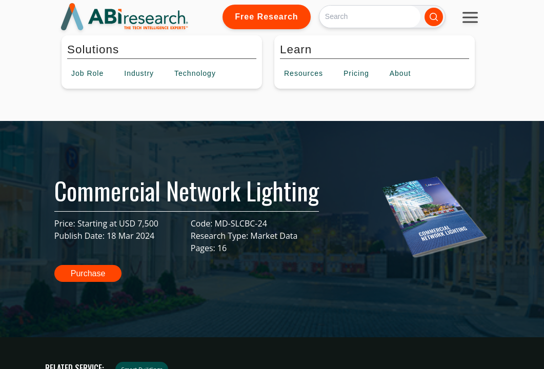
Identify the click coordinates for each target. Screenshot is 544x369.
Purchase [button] (88, 273)
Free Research (266, 16)
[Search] (369, 17)
